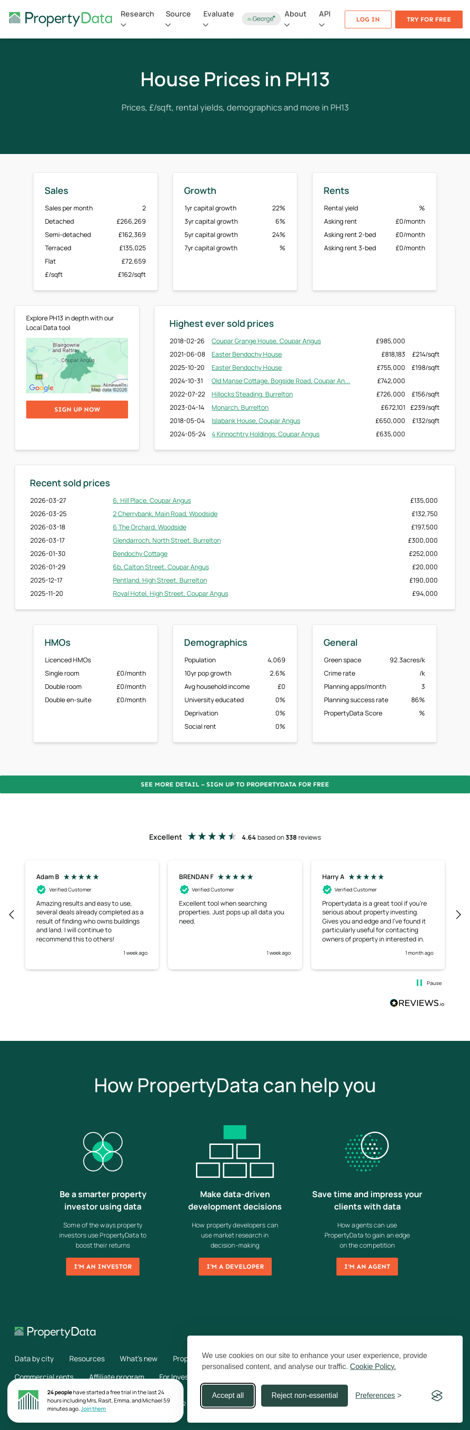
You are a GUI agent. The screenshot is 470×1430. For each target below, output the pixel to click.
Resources (88, 1358)
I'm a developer (235, 1266)
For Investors (184, 1377)
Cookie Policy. (373, 1366)
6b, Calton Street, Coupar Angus (161, 566)
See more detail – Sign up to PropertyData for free (235, 784)
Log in (368, 19)
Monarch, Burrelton (240, 407)
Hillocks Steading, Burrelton (252, 394)
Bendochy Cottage (140, 553)
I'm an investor (103, 1266)
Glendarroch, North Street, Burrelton (167, 540)
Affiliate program (119, 1377)
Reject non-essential (304, 1395)
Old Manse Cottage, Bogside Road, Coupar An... (281, 380)
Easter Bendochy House (247, 354)
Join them (93, 1409)
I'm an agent (367, 1266)
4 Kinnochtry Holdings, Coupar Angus (265, 433)
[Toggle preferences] (378, 1395)
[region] (235, 915)
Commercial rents (45, 1377)
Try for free (429, 19)
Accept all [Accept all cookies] (228, 1395)
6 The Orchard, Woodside (149, 526)
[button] (12, 915)
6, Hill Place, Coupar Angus (152, 500)
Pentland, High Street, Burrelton (160, 580)
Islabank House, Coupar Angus (256, 420)
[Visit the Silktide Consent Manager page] (437, 1396)
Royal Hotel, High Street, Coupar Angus (170, 593)
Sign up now (77, 409)
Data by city (34, 1358)
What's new (141, 1358)
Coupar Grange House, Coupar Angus (266, 340)
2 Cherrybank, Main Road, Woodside (165, 513)
